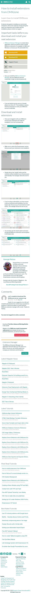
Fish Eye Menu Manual (8, 539)
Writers (3, 565)
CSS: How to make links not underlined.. (13, 496)
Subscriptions (19, 565)
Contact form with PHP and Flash (11, 489)
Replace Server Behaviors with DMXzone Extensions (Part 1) (15, 452)
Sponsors (3, 563)
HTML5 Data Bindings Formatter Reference (14, 418)
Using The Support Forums (8, 583)
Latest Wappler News (9, 359)
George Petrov (9, 259)
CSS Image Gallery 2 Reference (11, 432)
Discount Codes (20, 563)
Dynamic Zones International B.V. (21, 590)
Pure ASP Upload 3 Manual (10, 531)
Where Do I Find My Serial (7, 584)
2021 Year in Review (8, 401)
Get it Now (25, 353)
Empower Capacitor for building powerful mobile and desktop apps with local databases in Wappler (15, 375)
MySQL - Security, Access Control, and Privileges (15, 517)
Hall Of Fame (4, 567)
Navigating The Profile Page (8, 579)
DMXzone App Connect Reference (12, 413)
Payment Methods (21, 558)
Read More (5, 372)
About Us (3, 558)
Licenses (18, 575)
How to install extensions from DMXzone (14, 468)
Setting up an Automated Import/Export (13, 527)
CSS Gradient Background (9, 477)
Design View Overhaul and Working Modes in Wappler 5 (15, 392)
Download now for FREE (21, 335)
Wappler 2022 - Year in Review (10, 368)
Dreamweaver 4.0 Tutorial (9, 503)
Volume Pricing (20, 562)
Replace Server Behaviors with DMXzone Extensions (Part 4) (15, 437)
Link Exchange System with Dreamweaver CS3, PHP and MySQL (15, 543)
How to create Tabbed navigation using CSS (14, 536)
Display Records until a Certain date (12, 524)
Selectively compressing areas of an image (14, 520)
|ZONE (5, 2)
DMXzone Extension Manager (12, 43)
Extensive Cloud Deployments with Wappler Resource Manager (15, 387)
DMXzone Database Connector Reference (14, 428)
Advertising (4, 562)
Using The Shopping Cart (7, 578)
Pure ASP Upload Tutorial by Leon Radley (14, 492)
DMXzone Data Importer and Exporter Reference (15, 457)
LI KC (21, 299)
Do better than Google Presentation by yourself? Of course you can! (15, 546)
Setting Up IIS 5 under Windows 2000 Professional (15, 499)
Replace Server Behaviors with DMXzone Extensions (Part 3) (15, 442)
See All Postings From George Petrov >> (17, 284)
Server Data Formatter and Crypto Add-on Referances (15, 423)
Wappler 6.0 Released (8, 363)
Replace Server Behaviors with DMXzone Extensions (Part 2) (15, 447)
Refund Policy (19, 573)
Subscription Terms (21, 570)
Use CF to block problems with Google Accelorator (15, 513)
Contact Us (4, 560)
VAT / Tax (18, 560)
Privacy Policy (19, 571)
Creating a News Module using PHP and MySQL (15, 485)
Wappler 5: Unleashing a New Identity (12, 397)
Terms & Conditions (21, 568)
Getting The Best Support (8, 581)
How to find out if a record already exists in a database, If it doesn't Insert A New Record (15, 473)
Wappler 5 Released (8, 382)
